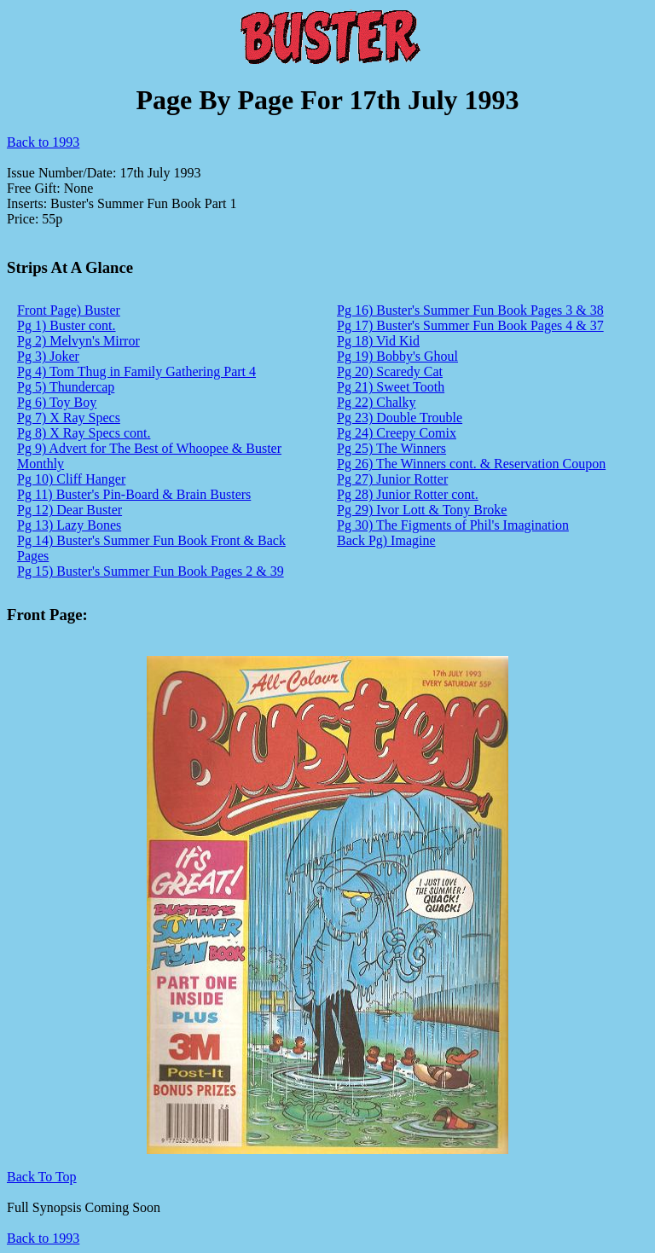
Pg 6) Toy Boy (56, 402)
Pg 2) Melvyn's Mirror (78, 341)
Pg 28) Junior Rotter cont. (407, 494)
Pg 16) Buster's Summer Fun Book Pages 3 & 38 (470, 310)
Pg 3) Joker (48, 356)
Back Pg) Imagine (386, 540)
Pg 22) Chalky (376, 402)
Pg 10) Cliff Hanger (71, 479)
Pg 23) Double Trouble (399, 417)
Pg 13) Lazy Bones (69, 525)
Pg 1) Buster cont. (66, 325)
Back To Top (42, 1176)
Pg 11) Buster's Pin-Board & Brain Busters (134, 494)
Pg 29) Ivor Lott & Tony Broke (422, 509)
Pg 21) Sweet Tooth (390, 387)
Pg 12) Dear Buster (69, 509)
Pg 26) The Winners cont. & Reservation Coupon (471, 463)
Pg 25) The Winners (391, 448)
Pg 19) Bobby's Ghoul (397, 356)
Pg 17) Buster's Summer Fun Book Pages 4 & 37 (470, 325)
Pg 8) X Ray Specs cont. (83, 433)
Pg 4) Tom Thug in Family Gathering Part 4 (136, 371)
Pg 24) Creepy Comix (396, 433)
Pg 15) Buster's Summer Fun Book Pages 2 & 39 (150, 571)
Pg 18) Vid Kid (378, 341)
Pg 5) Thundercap (65, 387)
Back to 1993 (43, 142)
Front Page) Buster (68, 310)
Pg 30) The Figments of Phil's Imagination (453, 525)
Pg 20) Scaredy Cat (390, 371)
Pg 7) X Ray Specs (68, 417)
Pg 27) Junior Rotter (392, 479)
